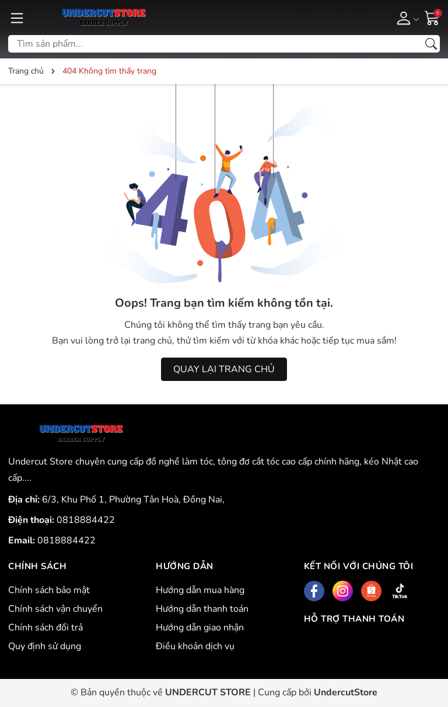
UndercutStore (345, 692)
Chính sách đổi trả (45, 627)
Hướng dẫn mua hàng (200, 590)
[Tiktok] (400, 591)
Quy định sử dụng (44, 646)
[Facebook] (314, 591)
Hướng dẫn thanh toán (202, 608)
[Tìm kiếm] (431, 44)
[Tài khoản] (406, 17)
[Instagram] (342, 591)
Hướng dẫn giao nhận (200, 627)
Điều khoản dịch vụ (195, 646)
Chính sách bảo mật (49, 590)
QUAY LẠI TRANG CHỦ (224, 369)
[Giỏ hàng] (432, 17)
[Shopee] (371, 591)
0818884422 (86, 520)
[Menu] (17, 17)
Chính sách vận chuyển (55, 608)
